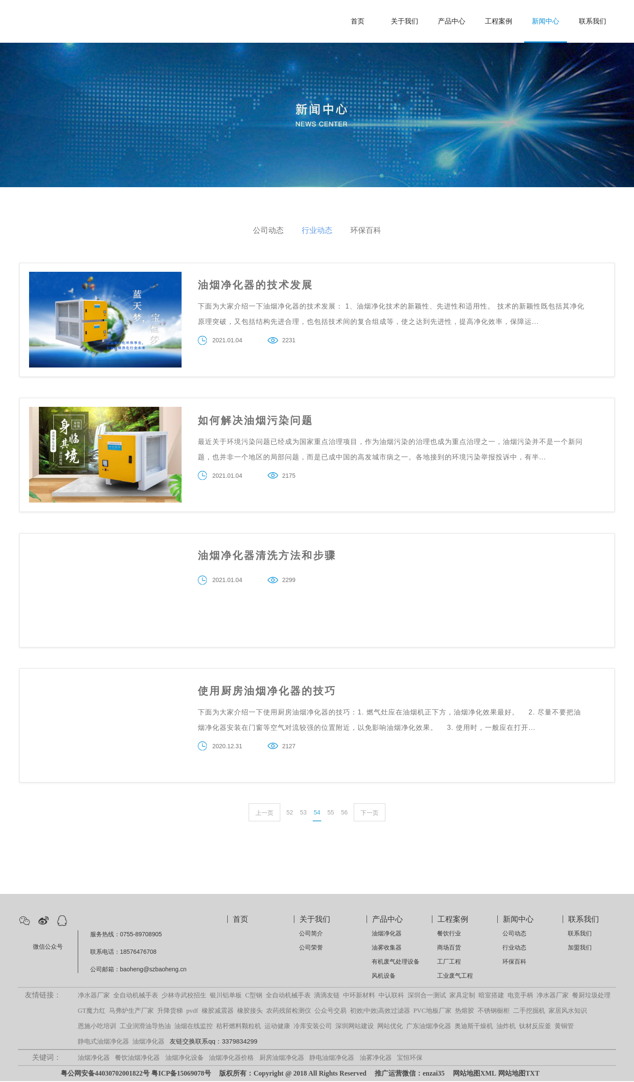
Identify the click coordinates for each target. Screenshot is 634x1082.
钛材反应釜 (535, 1026)
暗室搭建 (491, 996)
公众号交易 (330, 1011)
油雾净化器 (376, 1058)
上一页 (264, 814)
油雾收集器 (387, 948)
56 (344, 813)
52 (289, 813)
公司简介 (311, 934)
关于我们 (404, 21)
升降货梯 (170, 1011)
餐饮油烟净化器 (137, 1058)
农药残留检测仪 (288, 1011)
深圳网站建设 (354, 1026)
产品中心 (451, 21)
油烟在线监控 (193, 1026)
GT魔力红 (92, 1011)
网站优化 (390, 1026)
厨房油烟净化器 (281, 1058)
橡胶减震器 (218, 1011)
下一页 (370, 814)
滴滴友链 (327, 996)
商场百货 (449, 948)
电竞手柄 (520, 996)
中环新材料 (359, 996)
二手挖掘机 (529, 1011)
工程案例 (498, 21)
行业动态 (317, 230)
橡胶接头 (250, 1011)
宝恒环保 (410, 1058)
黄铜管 (564, 1026)
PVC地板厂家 (433, 1011)
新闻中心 (545, 21)
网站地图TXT (519, 1074)
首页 (357, 21)
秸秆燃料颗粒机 (238, 1026)
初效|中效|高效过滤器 (380, 1011)
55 (330, 813)
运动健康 (277, 1026)
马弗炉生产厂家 (131, 1011)
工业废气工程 (455, 976)
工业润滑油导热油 (145, 1026)
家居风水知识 (568, 1011)
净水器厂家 (94, 996)
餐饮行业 (449, 934)
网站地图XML (474, 1074)
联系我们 (592, 21)
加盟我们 (580, 948)
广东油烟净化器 (428, 1026)
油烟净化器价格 (231, 1058)
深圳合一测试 (427, 996)
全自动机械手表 (135, 996)
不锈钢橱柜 (494, 1011)
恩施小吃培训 (97, 1026)
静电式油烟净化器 (103, 1042)
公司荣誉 (311, 948)
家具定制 (462, 996)
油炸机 (506, 1026)
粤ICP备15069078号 (181, 1074)
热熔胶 (464, 1011)
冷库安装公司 (313, 1026)
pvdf (192, 1011)
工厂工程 (449, 962)
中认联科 (391, 996)
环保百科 (365, 230)
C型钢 (253, 996)
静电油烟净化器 (331, 1058)
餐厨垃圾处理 (591, 996)
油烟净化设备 (184, 1058)
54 (317, 813)
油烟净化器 (387, 934)
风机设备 (384, 976)
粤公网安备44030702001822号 (105, 1074)
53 (303, 813)
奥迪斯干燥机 (474, 1026)
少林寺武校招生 (183, 996)
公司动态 (268, 230)
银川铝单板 (226, 996)
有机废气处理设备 (396, 962)
